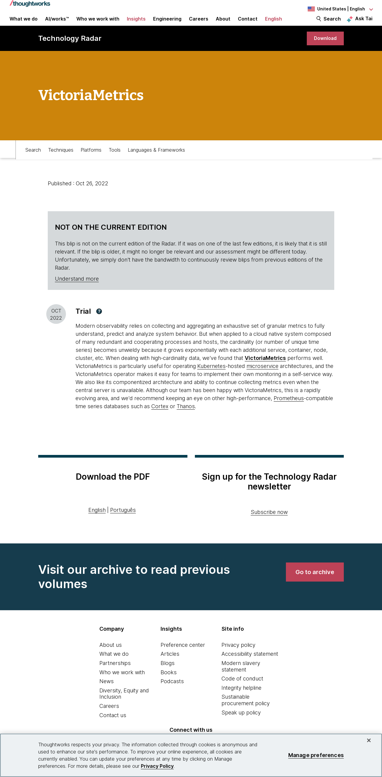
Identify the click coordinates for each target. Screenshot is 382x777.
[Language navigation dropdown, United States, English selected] (339, 9)
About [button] (223, 24)
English (97, 521)
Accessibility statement (249, 665)
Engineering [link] (167, 24)
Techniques (60, 160)
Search (332, 24)
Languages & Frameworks (156, 160)
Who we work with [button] (97, 24)
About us (110, 656)
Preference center (183, 656)
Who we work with (122, 683)
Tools (115, 160)
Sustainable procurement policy (245, 711)
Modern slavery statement (240, 677)
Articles (170, 665)
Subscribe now (269, 523)
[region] (191, 755)
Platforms (91, 160)
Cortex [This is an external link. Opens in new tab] (159, 417)
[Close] (368, 740)
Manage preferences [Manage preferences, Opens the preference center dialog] (316, 755)
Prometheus (289, 409)
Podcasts (172, 692)
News (106, 692)
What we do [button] (24, 24)
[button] (99, 323)
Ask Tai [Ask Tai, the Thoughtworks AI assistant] (363, 24)
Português (123, 521)
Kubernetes (211, 377)
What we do (114, 665)
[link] (323, 48)
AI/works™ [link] (57, 24)
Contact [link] (248, 24)
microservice (262, 377)
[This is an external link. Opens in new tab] (265, 369)
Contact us (112, 726)
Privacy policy (238, 656)
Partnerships (115, 674)
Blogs (168, 674)
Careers (109, 717)
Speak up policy (241, 724)
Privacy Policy (157, 766)
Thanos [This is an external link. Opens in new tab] (186, 417)
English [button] (273, 24)
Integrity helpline (241, 699)
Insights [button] (136, 24)
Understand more (77, 290)
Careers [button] (198, 24)
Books (169, 683)
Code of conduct (242, 690)
